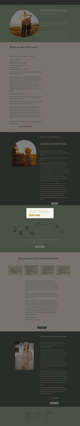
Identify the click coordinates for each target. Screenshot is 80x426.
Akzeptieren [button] (37, 215)
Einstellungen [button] (32, 215)
